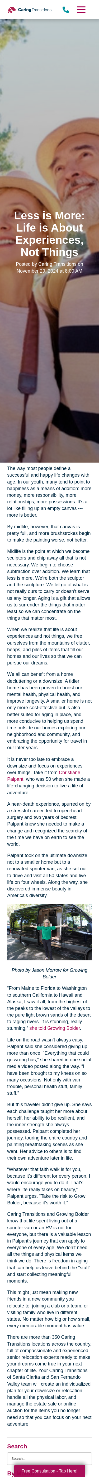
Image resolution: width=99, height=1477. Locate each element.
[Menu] (80, 9)
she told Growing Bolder (54, 1028)
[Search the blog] (49, 1458)
